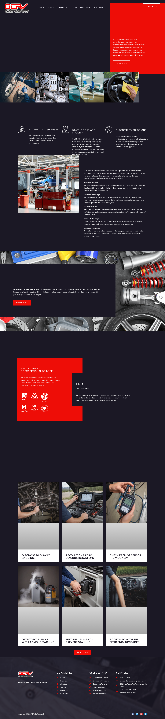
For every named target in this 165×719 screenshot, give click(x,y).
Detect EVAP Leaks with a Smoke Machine (38, 640)
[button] (82, 652)
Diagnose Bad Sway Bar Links (36, 556)
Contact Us (85, 8)
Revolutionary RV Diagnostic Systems (80, 556)
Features (52, 8)
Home (42, 8)
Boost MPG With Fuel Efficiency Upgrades (125, 640)
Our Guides (98, 8)
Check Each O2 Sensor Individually (125, 556)
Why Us (74, 8)
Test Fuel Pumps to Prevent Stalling (79, 640)
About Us (63, 8)
